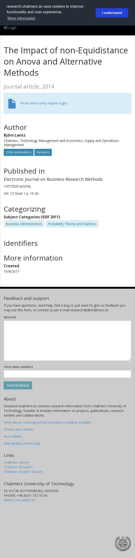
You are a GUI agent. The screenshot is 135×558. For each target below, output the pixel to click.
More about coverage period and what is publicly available (47, 422)
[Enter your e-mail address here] (67, 374)
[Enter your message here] (67, 340)
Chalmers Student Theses (23, 471)
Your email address (18, 367)
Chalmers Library (16, 462)
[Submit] (18, 385)
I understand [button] (112, 13)
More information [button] (21, 18)
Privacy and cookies (19, 429)
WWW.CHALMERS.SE (19, 500)
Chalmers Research (18, 467)
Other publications (18, 152)
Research (43, 152)
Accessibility (13, 436)
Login (10, 27)
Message (10, 317)
